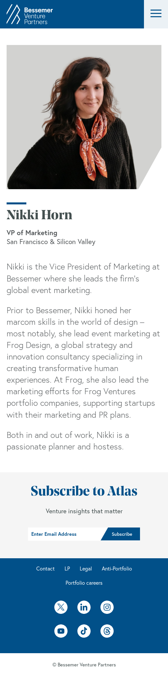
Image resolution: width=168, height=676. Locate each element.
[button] (156, 14)
